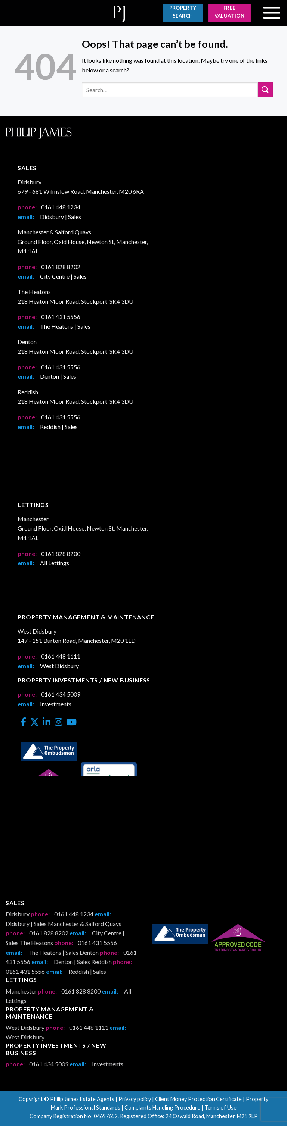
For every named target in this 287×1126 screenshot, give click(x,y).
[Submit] (265, 89)
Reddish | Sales (59, 426)
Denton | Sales (58, 376)
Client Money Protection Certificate (198, 1099)
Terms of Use (220, 1107)
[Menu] (271, 13)
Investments (55, 703)
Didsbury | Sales (60, 216)
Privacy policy (134, 1099)
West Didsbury (59, 665)
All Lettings (54, 562)
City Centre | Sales (63, 276)
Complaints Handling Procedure (162, 1107)
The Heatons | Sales (65, 326)
